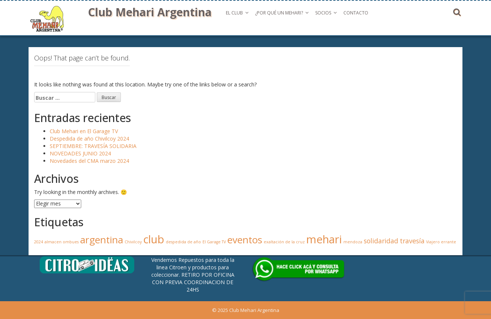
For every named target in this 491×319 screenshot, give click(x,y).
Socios (323, 13)
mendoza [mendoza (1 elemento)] (352, 241)
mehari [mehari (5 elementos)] (324, 239)
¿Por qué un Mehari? (279, 13)
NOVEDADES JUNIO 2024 (80, 153)
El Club (234, 13)
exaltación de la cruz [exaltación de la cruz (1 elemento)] (284, 241)
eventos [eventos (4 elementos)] (244, 239)
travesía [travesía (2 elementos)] (412, 240)
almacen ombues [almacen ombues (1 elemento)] (62, 241)
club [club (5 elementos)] (153, 239)
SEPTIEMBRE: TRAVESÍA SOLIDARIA (93, 145)
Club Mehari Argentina (150, 12)
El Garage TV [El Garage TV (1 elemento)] (214, 241)
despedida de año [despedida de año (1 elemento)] (183, 241)
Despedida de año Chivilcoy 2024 (89, 138)
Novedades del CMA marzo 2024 (89, 160)
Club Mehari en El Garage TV (84, 131)
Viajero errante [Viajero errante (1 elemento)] (441, 241)
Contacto (355, 13)
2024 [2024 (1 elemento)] (38, 241)
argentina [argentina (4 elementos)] (101, 239)
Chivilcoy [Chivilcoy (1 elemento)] (133, 241)
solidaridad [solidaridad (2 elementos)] (381, 240)
